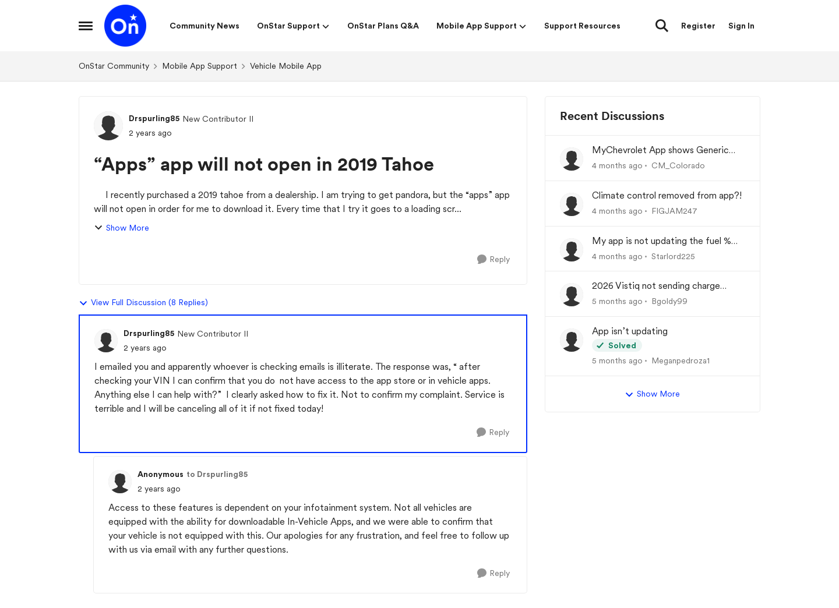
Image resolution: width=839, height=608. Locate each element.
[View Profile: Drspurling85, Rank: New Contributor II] (108, 125)
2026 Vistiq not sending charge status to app (656, 286)
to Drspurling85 (217, 474)
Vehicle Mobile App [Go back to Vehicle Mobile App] (286, 65)
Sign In (741, 25)
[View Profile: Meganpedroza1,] (571, 340)
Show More (121, 228)
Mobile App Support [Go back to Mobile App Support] (199, 65)
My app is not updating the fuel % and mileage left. (661, 241)
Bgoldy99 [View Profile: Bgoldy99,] (669, 301)
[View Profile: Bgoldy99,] (571, 294)
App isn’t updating (630, 331)
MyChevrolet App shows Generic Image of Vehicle (660, 150)
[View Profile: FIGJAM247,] (571, 204)
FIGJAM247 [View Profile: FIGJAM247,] (674, 210)
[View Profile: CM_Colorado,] (571, 159)
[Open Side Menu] (85, 25)
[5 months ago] (617, 301)
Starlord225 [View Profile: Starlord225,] (673, 255)
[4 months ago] (617, 166)
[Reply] (493, 259)
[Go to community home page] (125, 26)
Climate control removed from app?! (667, 195)
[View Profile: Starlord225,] (571, 249)
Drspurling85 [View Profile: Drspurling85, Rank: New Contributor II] (154, 118)
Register (698, 25)
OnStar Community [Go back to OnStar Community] (114, 65)
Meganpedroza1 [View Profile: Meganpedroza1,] (680, 360)
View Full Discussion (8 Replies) (143, 303)
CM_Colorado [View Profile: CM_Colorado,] (678, 165)
